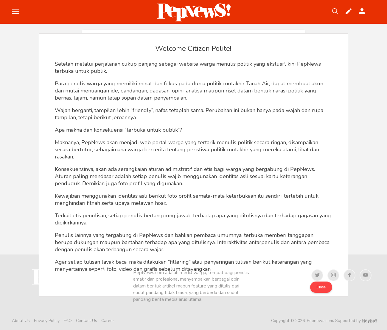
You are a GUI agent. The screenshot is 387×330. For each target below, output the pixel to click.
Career (107, 320)
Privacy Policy (47, 320)
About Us (21, 320)
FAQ (68, 320)
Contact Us (86, 320)
